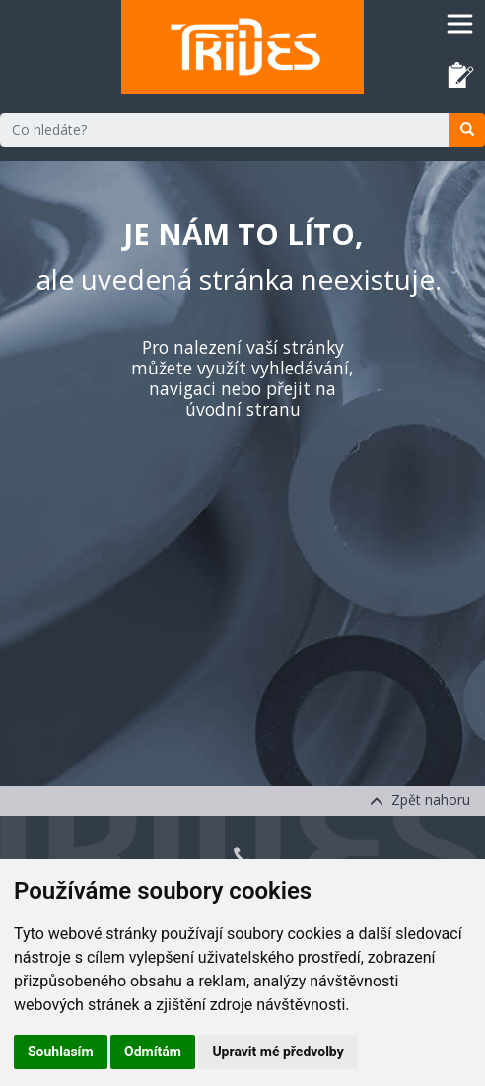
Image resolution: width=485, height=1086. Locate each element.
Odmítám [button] (152, 1051)
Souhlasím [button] (61, 1051)
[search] (467, 130)
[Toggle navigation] (460, 23)
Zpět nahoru (420, 799)
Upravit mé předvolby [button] (277, 1051)
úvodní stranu (243, 409)
